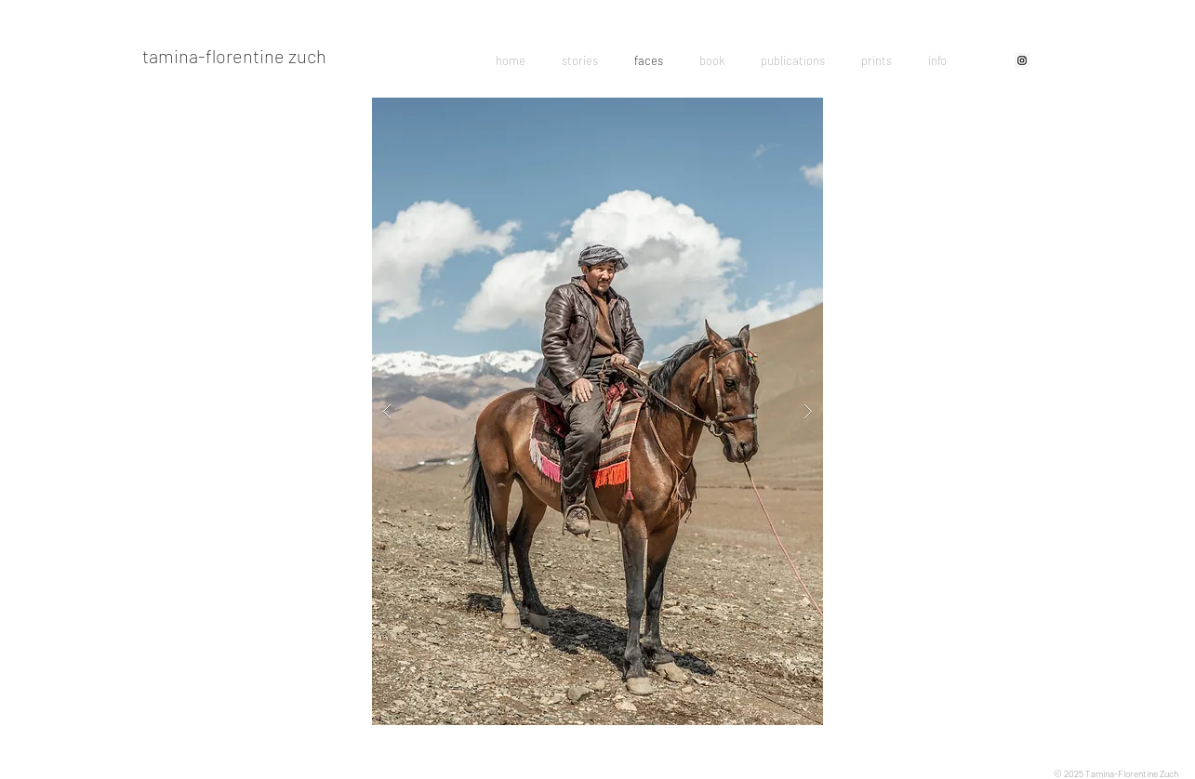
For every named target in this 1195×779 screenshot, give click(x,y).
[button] (597, 411)
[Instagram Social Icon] (1022, 60)
